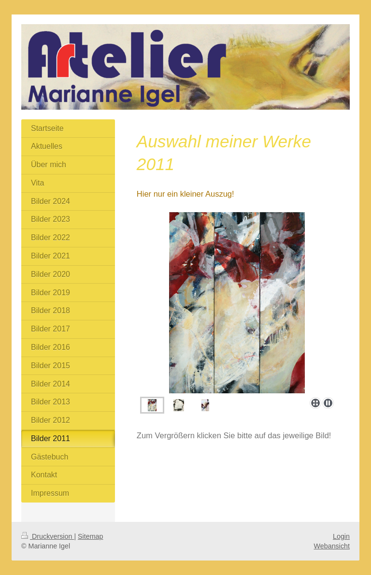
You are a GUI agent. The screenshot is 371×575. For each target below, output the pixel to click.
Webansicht (332, 546)
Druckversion (47, 536)
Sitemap (90, 536)
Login (341, 536)
